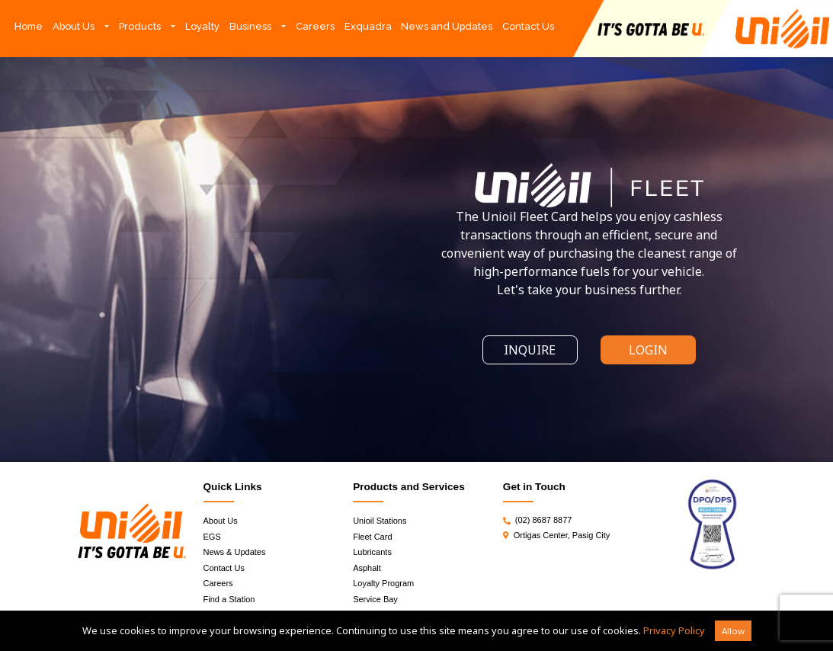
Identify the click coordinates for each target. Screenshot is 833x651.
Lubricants (372, 551)
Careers (315, 26)
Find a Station (229, 599)
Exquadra (368, 26)
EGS (212, 536)
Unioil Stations (379, 520)
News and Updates (446, 26)
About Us (220, 520)
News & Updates (234, 551)
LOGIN (648, 350)
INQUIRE (530, 350)
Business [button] (250, 26)
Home (30, 25)
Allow (733, 631)
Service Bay (375, 599)
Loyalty (202, 26)
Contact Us (528, 26)
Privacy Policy (674, 630)
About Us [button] (74, 26)
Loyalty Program (383, 583)
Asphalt (367, 567)
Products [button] (140, 26)
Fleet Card (372, 536)
